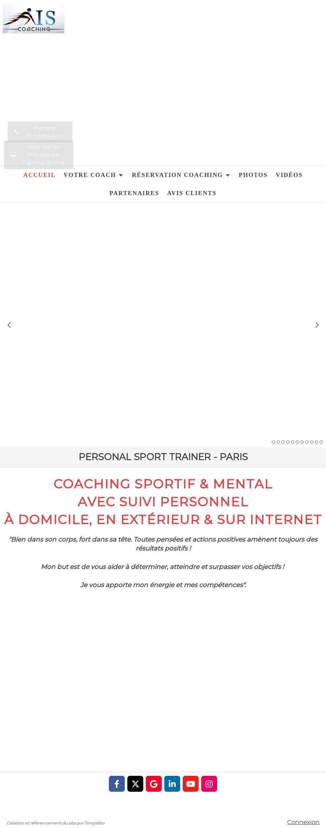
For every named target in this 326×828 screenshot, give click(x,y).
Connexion (303, 822)
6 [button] (297, 442)
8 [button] (306, 442)
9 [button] (311, 442)
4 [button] (287, 442)
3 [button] (283, 442)
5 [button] (292, 442)
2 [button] (278, 442)
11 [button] (321, 442)
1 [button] (273, 442)
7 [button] (302, 442)
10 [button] (316, 442)
